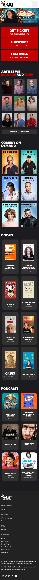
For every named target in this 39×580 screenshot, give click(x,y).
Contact (5, 535)
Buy (3, 526)
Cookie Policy (5, 550)
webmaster (21, 569)
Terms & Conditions (7, 547)
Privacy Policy (5, 544)
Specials (3, 530)
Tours (3, 509)
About (3, 538)
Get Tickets (6, 506)
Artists (4, 514)
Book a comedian (6, 521)
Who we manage (6, 518)
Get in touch (5, 541)
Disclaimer (4, 552)
